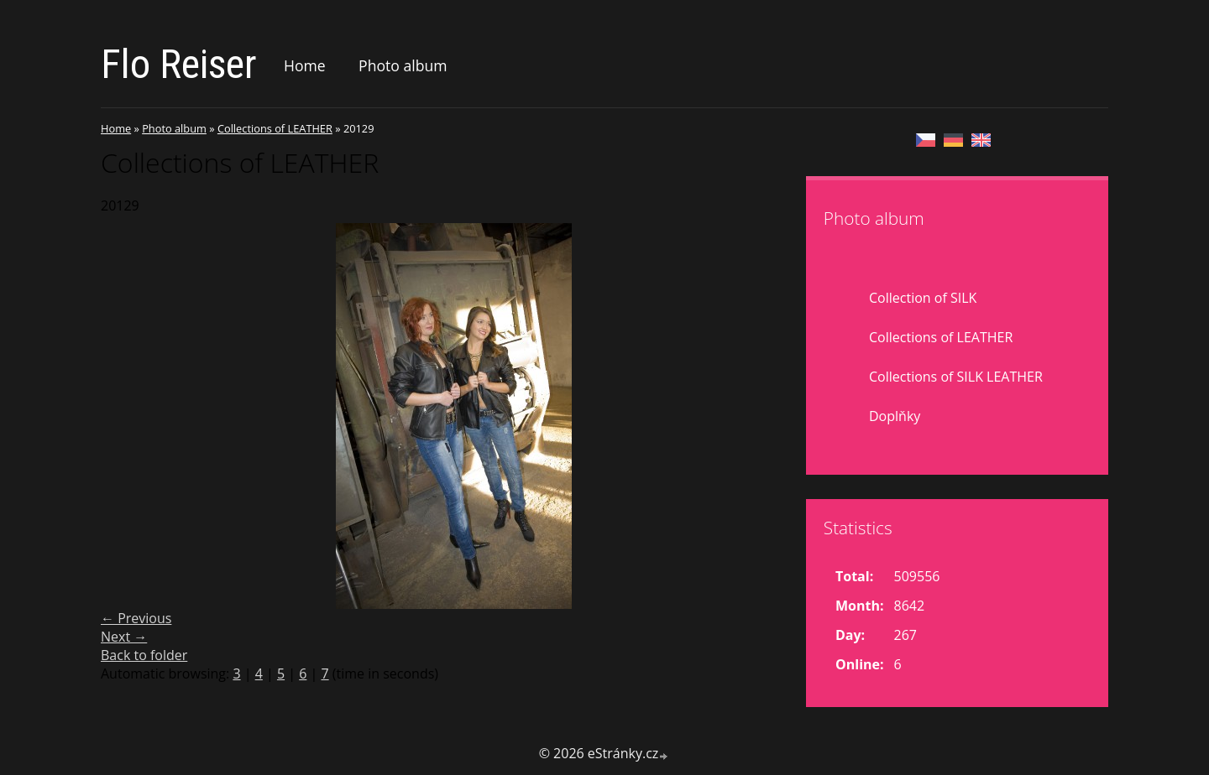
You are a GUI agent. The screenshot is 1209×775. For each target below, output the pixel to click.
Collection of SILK (922, 298)
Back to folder (144, 655)
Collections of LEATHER (274, 128)
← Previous (136, 618)
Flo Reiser (179, 64)
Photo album (403, 65)
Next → (124, 636)
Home (305, 65)
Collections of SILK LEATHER (956, 376)
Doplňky (894, 416)
